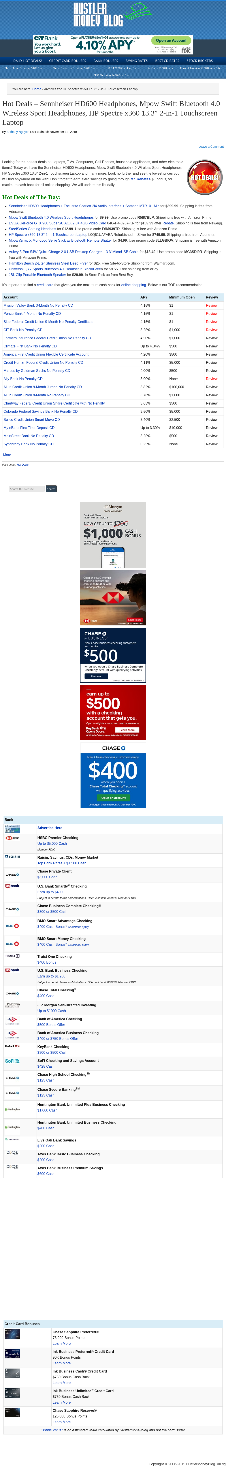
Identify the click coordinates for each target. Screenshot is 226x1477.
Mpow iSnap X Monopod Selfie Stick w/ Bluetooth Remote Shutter (60, 240)
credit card (45, 285)
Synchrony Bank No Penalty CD (29, 444)
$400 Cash (46, 996)
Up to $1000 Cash (52, 1011)
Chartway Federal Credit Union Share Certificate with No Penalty (54, 403)
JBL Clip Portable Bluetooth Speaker (37, 275)
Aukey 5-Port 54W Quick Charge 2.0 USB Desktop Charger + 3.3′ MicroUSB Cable (74, 252)
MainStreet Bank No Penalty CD (29, 436)
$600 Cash (46, 1174)
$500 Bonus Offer (51, 1025)
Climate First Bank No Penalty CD (30, 346)
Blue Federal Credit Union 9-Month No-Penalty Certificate (48, 322)
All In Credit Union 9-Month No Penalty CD (37, 395)
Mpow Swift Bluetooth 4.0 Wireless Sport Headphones (51, 217)
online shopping (133, 285)
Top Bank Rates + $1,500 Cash (62, 863)
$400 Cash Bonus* (63, 927)
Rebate (168, 223)
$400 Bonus (47, 962)
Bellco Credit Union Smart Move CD (32, 419)
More (7, 455)
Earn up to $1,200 (52, 976)
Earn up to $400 (50, 892)
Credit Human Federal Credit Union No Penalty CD (43, 362)
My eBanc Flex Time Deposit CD (29, 428)
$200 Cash (46, 1146)
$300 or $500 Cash (53, 912)
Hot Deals (23, 464)
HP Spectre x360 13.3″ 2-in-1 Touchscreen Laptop (48, 235)
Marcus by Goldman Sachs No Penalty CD (37, 371)
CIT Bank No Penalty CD (23, 330)
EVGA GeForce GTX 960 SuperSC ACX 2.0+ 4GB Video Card (57, 223)
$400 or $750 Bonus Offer (58, 1039)
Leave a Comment (211, 146)
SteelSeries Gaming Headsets (32, 229)
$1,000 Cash (48, 1110)
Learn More (62, 1343)
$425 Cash (46, 1066)
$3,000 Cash (48, 877)
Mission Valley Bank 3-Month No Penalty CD (38, 305)
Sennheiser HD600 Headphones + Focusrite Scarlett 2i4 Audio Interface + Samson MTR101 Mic (84, 206)
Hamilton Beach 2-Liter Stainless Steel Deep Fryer (48, 263)
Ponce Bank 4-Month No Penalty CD (32, 313)
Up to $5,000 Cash (52, 843)
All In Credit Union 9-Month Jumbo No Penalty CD (43, 387)
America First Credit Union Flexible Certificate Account (46, 354)
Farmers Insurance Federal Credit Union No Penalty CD (47, 338)
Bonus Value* (52, 1430)
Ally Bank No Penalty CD (23, 379)
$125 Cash (46, 1080)
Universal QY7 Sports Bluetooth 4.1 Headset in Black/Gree (55, 269)
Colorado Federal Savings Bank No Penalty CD (41, 411)
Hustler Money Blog (113, 14)
